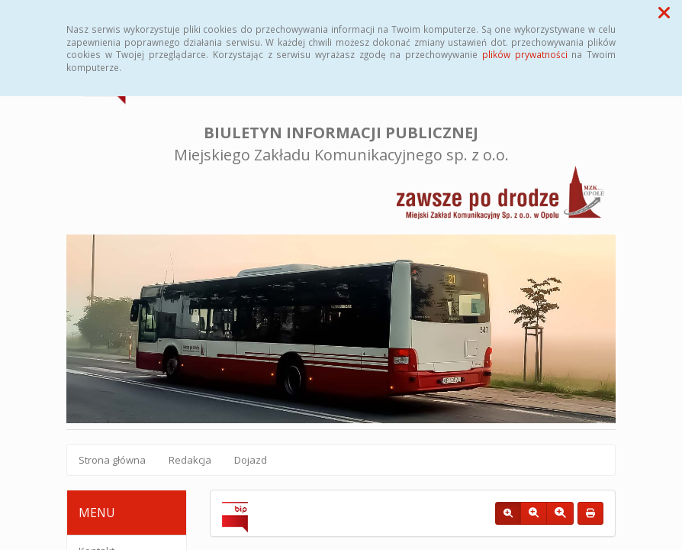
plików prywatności (525, 54)
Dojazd (250, 460)
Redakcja (190, 460)
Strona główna (112, 460)
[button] (664, 12)
